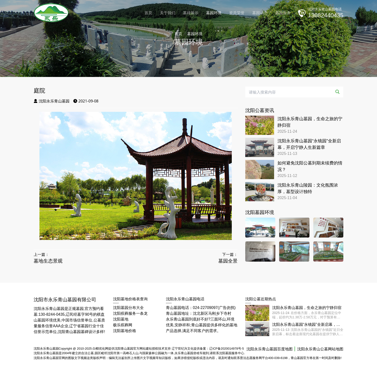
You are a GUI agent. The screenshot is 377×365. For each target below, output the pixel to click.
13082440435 (325, 15)
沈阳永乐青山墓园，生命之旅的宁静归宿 (309, 122)
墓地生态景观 (48, 261)
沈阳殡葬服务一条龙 (130, 313)
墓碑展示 (190, 13)
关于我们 (167, 13)
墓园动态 (260, 13)
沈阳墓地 (120, 319)
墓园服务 (283, 13)
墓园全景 (228, 261)
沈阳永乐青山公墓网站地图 (320, 349)
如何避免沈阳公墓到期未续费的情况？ (309, 166)
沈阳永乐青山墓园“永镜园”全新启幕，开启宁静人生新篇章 (309, 144)
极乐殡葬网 (122, 325)
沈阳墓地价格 (124, 331)
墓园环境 (213, 13)
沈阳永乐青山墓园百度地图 (269, 349)
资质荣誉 (237, 13)
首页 (148, 13)
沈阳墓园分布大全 (128, 308)
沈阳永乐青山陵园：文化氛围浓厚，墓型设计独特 (307, 188)
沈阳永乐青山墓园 (51, 101)
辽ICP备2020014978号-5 (226, 348)
